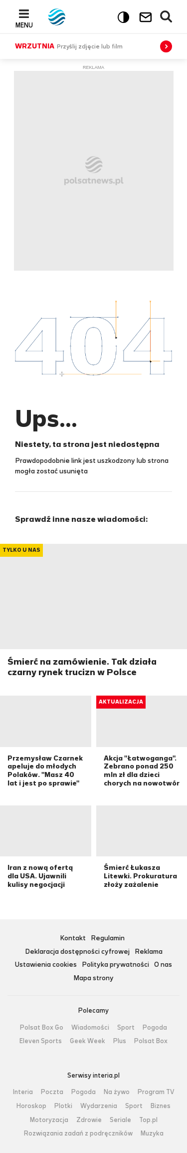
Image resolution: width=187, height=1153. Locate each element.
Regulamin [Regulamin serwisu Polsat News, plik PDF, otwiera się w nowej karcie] (108, 938)
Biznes (161, 1106)
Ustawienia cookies (46, 965)
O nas (163, 965)
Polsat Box (151, 1041)
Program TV (156, 1092)
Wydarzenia (98, 1106)
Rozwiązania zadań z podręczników (78, 1134)
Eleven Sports (40, 1041)
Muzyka (152, 1134)
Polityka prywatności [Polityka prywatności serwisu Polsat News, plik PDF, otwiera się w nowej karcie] (115, 965)
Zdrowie (89, 1120)
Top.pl (148, 1120)
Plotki (63, 1106)
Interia (23, 1092)
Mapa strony (93, 978)
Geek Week (87, 1041)
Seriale (120, 1120)
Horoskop (31, 1106)
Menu (24, 25)
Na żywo (117, 1092)
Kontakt (73, 938)
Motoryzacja (49, 1120)
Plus (119, 1041)
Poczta (52, 1092)
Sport (126, 1028)
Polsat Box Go (41, 1028)
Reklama (149, 952)
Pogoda (155, 1028)
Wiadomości (90, 1028)
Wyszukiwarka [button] (166, 16)
